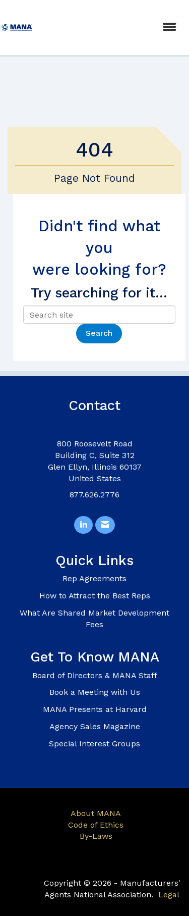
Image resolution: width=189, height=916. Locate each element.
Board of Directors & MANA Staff (94, 675)
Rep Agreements (94, 578)
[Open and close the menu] (109, 27)
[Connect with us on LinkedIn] (83, 525)
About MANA (96, 813)
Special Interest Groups (94, 743)
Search (99, 333)
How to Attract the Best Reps (94, 595)
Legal (168, 894)
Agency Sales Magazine (94, 726)
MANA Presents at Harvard (95, 709)
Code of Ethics (95, 825)
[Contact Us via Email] (105, 525)
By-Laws (96, 836)
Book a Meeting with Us (94, 692)
